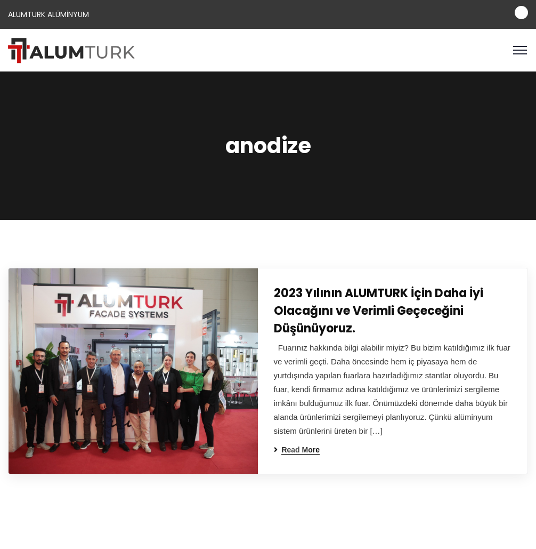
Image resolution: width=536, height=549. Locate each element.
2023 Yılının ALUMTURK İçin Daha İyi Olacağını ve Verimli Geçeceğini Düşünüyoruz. (378, 311)
